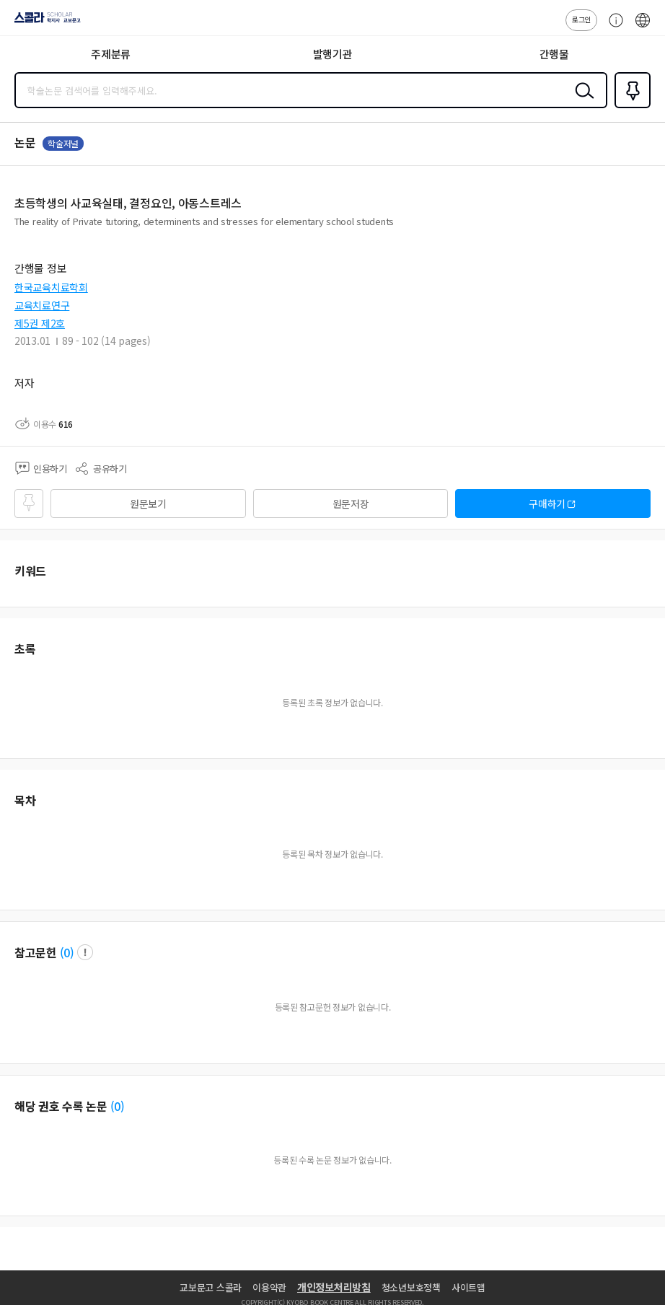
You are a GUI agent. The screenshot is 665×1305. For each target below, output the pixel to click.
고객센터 (612, 27)
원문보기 (148, 503)
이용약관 (269, 1287)
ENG (643, 27)
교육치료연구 (41, 305)
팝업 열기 (85, 952)
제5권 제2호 (39, 323)
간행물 (554, 53)
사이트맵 (468, 1287)
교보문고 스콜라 (211, 1287)
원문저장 (350, 503)
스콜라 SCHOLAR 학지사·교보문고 (43, 22)
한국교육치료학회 (51, 287)
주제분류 (111, 53)
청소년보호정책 (411, 1287)
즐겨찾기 (629, 106)
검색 (581, 101)
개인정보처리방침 (334, 1287)
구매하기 (547, 503)
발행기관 (333, 53)
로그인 (581, 19)
